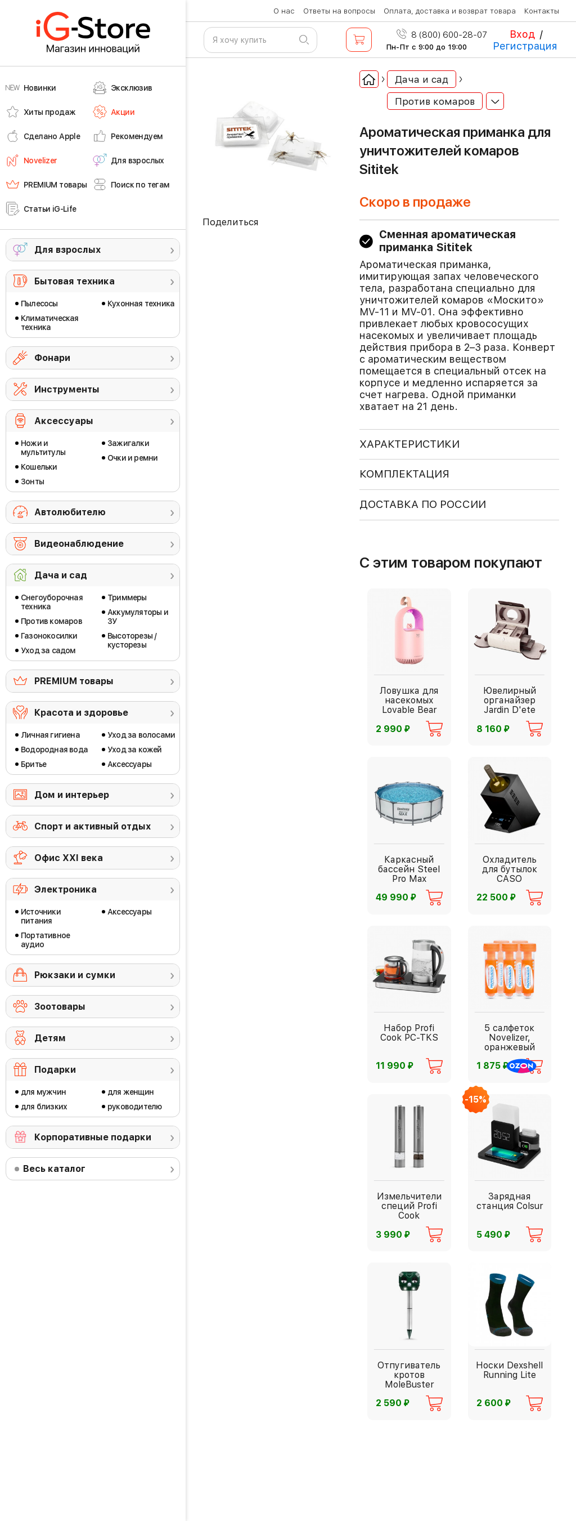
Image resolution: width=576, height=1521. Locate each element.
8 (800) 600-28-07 (442, 35)
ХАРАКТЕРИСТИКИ (409, 444)
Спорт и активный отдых (92, 826)
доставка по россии (422, 504)
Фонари (52, 358)
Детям (50, 1038)
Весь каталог (54, 1168)
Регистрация (525, 46)
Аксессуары (63, 421)
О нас (284, 11)
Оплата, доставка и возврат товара (450, 11)
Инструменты (67, 389)
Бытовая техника (74, 281)
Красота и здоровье (81, 712)
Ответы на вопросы (339, 11)
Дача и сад (60, 575)
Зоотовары (60, 1006)
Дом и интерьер (71, 795)
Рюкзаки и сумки (74, 975)
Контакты (541, 11)
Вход (522, 34)
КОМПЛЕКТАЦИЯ (404, 473)
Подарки (55, 1069)
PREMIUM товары (74, 681)
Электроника (65, 889)
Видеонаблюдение (79, 543)
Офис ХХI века (68, 858)
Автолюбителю (70, 512)
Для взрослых (67, 249)
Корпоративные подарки (92, 1137)
